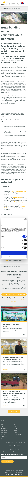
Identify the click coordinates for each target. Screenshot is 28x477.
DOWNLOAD (4, 432)
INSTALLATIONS (10, 8)
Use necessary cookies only (14, 256)
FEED (2, 426)
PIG (15, 426)
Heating (6, 260)
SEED (2, 424)
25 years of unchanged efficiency (10, 452)
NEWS (15, 428)
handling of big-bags (17, 202)
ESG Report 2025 (5, 436)
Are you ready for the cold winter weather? (13, 448)
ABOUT (15, 432)
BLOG (15, 430)
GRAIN (15, 424)
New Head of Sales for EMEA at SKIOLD (12, 445)
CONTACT (3, 434)
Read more (5, 335)
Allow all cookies (14, 252)
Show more (14, 411)
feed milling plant (17, 197)
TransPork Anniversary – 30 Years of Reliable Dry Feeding (14, 443)
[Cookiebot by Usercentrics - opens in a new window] (20, 219)
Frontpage (3, 8)
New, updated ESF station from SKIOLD (12, 450)
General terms (4, 428)
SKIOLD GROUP (14, 469)
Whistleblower (17, 434)
